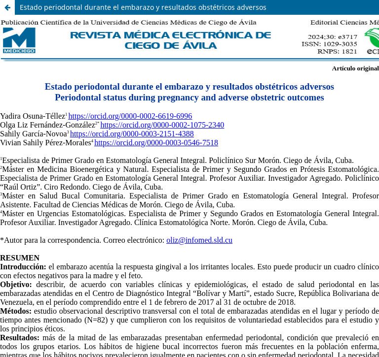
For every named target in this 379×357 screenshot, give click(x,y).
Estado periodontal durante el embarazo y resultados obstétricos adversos (143, 7)
